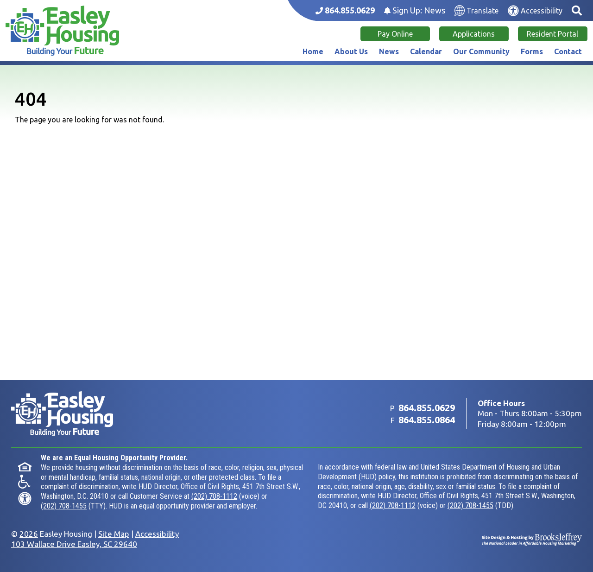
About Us (351, 51)
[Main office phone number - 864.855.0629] (345, 10)
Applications (474, 34)
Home (313, 51)
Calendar (426, 51)
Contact (568, 51)
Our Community (481, 51)
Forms (532, 51)
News (389, 51)
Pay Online (395, 34)
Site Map (113, 533)
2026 (28, 533)
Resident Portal (552, 34)
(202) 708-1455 (64, 506)
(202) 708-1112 (214, 496)
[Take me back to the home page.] (62, 30)
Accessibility (157, 533)
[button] (577, 10)
